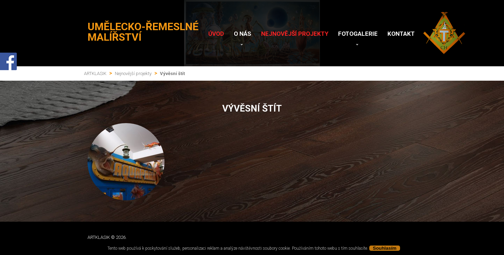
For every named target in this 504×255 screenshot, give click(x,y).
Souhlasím (384, 248)
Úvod (216, 33)
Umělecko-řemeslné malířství (143, 31)
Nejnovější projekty (294, 33)
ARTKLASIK (95, 73)
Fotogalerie (358, 33)
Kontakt (401, 33)
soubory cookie (276, 248)
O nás (242, 33)
